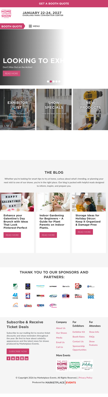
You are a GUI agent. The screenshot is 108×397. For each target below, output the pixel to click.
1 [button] (48, 81)
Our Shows (61, 332)
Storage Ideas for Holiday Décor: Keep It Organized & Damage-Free (88, 220)
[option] (54, 57)
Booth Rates (79, 336)
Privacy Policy (85, 377)
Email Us (60, 342)
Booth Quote (11, 26)
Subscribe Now (18, 351)
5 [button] (59, 81)
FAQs (91, 336)
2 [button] (51, 81)
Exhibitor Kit (79, 331)
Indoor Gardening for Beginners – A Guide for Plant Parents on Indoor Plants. (52, 221)
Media (59, 337)
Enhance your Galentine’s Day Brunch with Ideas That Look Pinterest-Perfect (16, 221)
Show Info (94, 331)
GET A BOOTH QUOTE (54, 3)
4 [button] (56, 81)
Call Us (59, 347)
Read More (11, 73)
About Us (60, 328)
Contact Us (78, 341)
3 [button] (54, 81)
